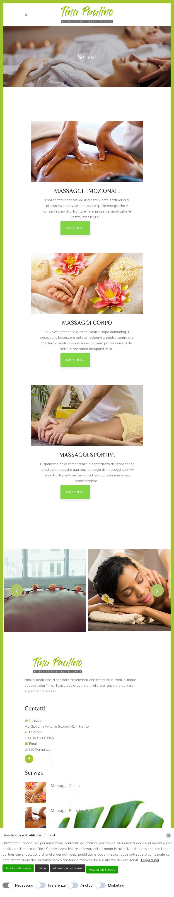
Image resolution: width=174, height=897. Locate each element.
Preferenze (57, 885)
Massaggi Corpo (65, 785)
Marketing (116, 885)
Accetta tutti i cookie (102, 869)
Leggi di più (150, 860)
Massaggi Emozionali (69, 810)
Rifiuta (42, 868)
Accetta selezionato (18, 868)
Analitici (86, 885)
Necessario (24, 885)
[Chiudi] (169, 835)
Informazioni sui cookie (67, 868)
